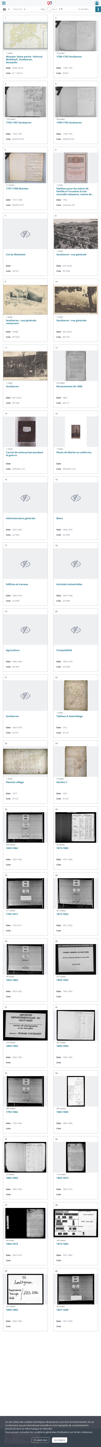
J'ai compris (59, 1440)
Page (43, 9)
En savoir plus (40, 1440)
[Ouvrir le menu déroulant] (4, 3)
